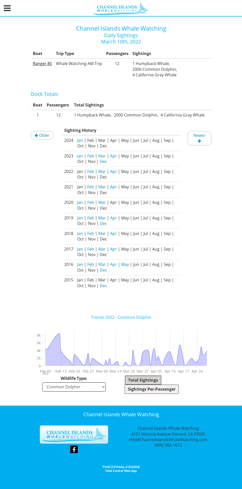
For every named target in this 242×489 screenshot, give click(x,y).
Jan (80, 140)
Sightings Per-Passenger (152, 389)
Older (42, 135)
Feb (90, 156)
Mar (102, 156)
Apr (113, 156)
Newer (199, 138)
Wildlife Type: (74, 378)
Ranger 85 (42, 63)
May (125, 264)
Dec (103, 161)
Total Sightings (143, 380)
